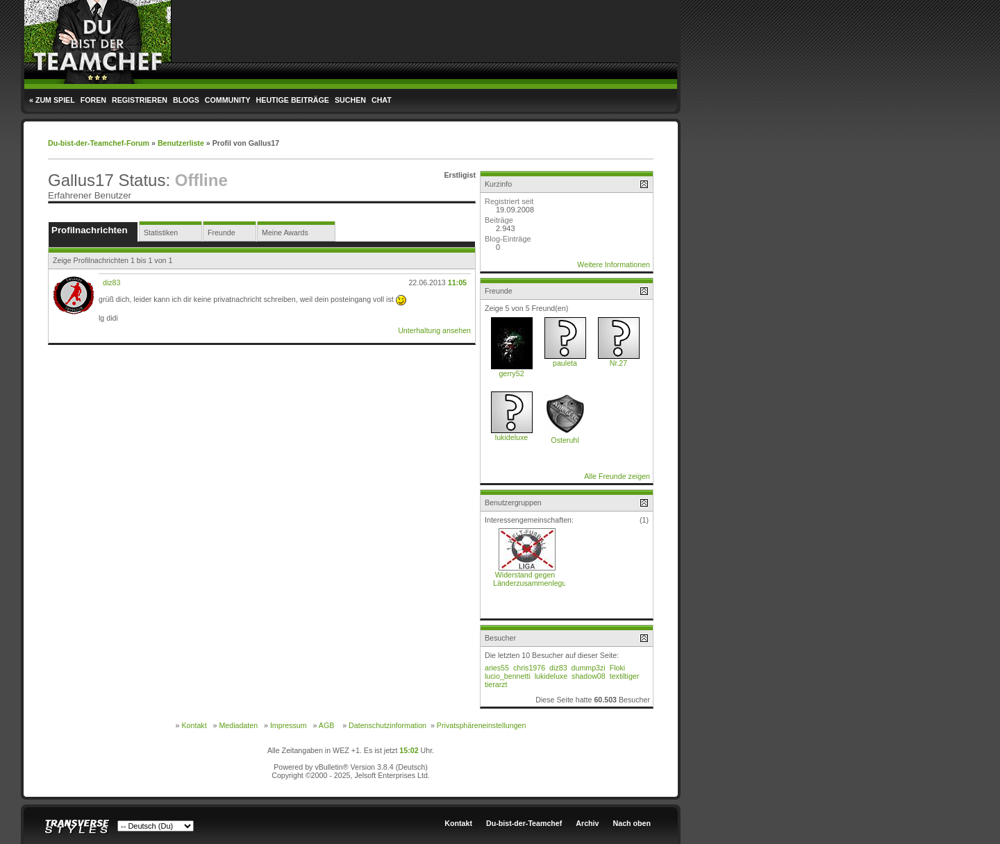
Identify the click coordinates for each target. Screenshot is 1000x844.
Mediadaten (238, 725)
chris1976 (529, 668)
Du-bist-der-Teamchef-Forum (98, 143)
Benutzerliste (181, 143)
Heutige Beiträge (292, 100)
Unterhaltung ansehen (434, 330)
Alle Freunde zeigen (617, 476)
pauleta (565, 363)
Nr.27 (618, 363)
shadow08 (589, 676)
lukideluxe (511, 437)
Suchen (350, 100)
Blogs (186, 100)
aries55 (497, 668)
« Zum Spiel (52, 100)
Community (228, 100)
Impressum (288, 725)
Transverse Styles (77, 827)
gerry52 (511, 373)
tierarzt (496, 684)
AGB (327, 725)
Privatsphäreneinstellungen (481, 725)
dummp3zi (589, 668)
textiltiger (625, 676)
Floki (618, 668)
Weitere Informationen (613, 264)
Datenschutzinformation (387, 725)
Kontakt (193, 725)
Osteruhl (564, 440)
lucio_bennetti (508, 676)
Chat (382, 100)
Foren (93, 100)
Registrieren (139, 100)
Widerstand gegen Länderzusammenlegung (533, 579)
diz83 (111, 282)
